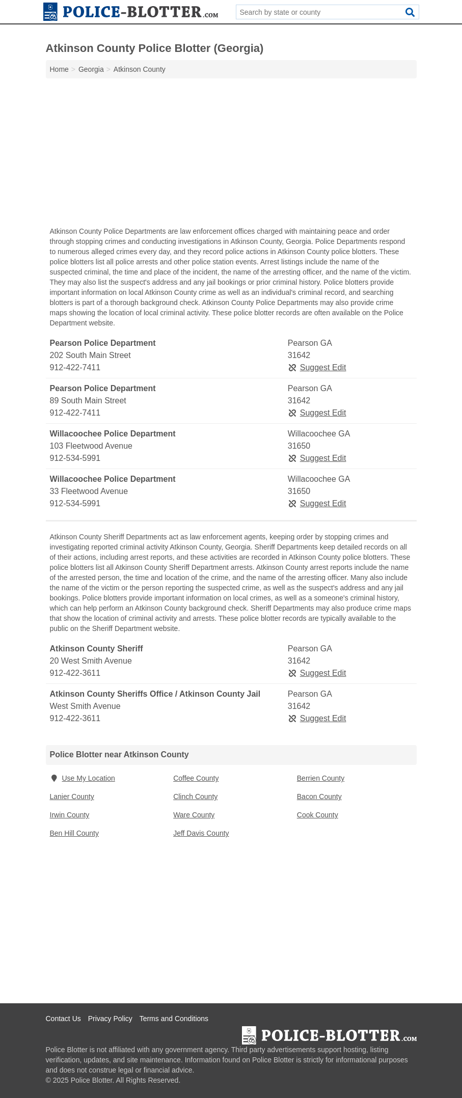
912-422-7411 (75, 367)
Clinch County (195, 796)
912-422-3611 (75, 673)
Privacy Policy (110, 1018)
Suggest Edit (317, 367)
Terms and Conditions (174, 1018)
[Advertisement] (231, 155)
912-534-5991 (75, 458)
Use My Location (82, 778)
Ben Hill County (74, 833)
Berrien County (320, 778)
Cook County (317, 815)
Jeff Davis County (201, 833)
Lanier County (72, 796)
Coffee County (196, 778)
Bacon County (319, 796)
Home (59, 69)
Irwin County (70, 815)
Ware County (193, 815)
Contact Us (63, 1018)
